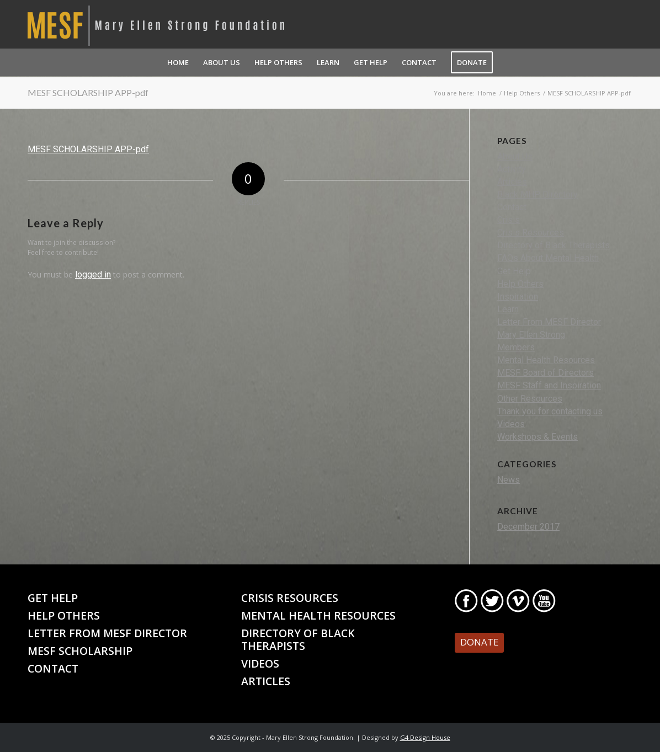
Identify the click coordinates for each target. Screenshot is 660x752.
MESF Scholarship (80, 650)
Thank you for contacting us (550, 411)
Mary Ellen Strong (531, 334)
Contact (511, 207)
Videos (511, 424)
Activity (511, 169)
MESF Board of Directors (545, 372)
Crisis (508, 220)
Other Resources (529, 398)
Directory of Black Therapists (553, 245)
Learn (508, 309)
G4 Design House (425, 737)
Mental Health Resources (546, 360)
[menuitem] (178, 62)
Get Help (514, 271)
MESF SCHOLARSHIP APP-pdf (88, 92)
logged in (93, 274)
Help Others (520, 284)
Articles (512, 182)
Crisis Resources (530, 232)
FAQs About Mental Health (548, 258)
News (508, 479)
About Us (515, 156)
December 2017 (528, 526)
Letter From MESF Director (549, 322)
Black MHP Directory (537, 194)
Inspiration (517, 296)
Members (516, 347)
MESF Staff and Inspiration (549, 385)
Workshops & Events (537, 436)
